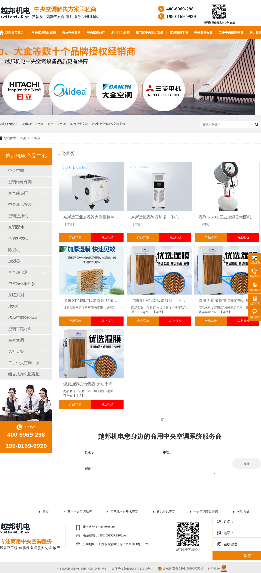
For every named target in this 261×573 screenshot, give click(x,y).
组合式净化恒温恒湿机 (26, 374)
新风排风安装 (120, 32)
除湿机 (14, 250)
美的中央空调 (79, 124)
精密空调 (16, 340)
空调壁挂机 (18, 216)
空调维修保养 (20, 182)
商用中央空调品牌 (79, 511)
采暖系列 (16, 295)
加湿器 (35, 138)
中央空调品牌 (96, 32)
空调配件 (16, 227)
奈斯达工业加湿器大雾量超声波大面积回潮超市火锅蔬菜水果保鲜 (91, 217)
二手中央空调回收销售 (26, 363)
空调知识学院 (179, 32)
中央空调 (16, 170)
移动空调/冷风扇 (22, 317)
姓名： (229, 521)
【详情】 (69, 224)
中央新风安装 (20, 204)
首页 (23, 138)
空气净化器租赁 (22, 284)
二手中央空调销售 (231, 32)
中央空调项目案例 (44, 32)
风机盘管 (16, 351)
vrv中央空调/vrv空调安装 (108, 124)
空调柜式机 (18, 238)
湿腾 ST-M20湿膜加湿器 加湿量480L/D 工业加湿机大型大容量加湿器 (91, 300)
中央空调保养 (203, 32)
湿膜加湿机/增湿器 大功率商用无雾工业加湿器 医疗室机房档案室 (91, 384)
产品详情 (75, 237)
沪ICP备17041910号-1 (138, 568)
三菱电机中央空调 (31, 124)
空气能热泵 (18, 193)
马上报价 (107, 237)
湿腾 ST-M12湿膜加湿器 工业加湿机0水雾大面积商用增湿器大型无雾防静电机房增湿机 (159, 300)
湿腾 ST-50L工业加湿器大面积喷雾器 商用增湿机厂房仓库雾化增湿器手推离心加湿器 (227, 217)
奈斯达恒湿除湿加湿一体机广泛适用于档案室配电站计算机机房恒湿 (159, 217)
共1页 (160, 419)
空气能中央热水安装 (149, 32)
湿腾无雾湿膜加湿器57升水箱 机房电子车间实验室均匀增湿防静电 (227, 300)
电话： (229, 533)
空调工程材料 (20, 329)
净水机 (14, 306)
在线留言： (232, 544)
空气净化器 (18, 272)
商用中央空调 (71, 32)
